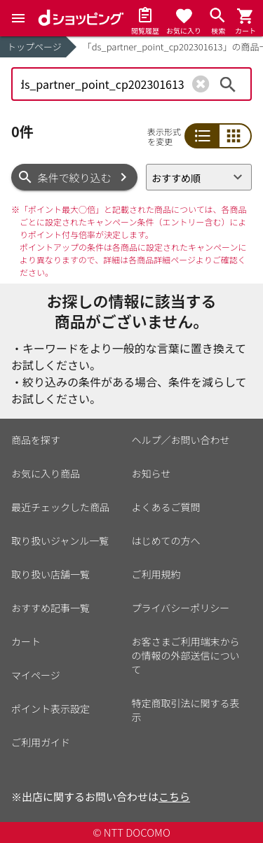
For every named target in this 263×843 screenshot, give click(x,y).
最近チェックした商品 (60, 507)
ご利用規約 (156, 574)
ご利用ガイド (40, 742)
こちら (174, 796)
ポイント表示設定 (50, 709)
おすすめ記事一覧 (50, 608)
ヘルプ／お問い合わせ (181, 440)
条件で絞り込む (75, 177)
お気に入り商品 (45, 473)
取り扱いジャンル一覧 (60, 541)
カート (26, 641)
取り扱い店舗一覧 (50, 574)
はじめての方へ (166, 541)
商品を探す (35, 440)
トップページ (34, 46)
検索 (228, 84)
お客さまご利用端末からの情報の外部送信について (186, 655)
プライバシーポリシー (181, 608)
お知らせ (151, 473)
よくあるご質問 (166, 507)
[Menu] (18, 18)
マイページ (35, 675)
